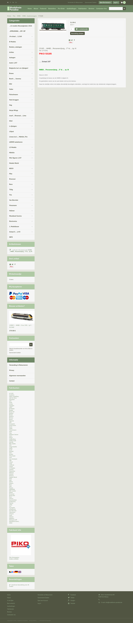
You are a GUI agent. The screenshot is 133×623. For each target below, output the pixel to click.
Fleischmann (13, 94)
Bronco (11, 418)
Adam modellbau (14, 396)
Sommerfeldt (13, 500)
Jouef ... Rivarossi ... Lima (17, 116)
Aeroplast (12, 399)
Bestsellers (52, 9)
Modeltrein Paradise (22, 620)
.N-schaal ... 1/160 (15, 36)
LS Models (12, 147)
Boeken (11, 413)
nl (8, 2)
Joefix (10, 448)
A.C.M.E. (11, 393)
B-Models (12, 42)
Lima (10, 463)
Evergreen (12, 424)
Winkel (9, 16)
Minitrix (11, 476)
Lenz (10, 457)
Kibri (11, 121)
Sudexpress (12, 501)
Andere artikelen (14, 559)
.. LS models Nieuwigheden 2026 (20, 26)
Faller (11, 89)
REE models (12, 491)
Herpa (11, 437)
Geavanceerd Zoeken (91, 2)
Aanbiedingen (71, 9)
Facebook (72, 595)
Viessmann (13, 205)
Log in (115, 2)
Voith (10, 515)
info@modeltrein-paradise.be (114, 602)
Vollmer (12, 211)
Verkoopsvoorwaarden (45, 620)
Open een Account (105, 2)
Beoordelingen (15, 579)
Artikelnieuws (15, 244)
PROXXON (12, 489)
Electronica (13, 221)
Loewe (11, 466)
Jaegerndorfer (13, 447)
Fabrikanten (82, 9)
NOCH (11, 168)
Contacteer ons (101, 9)
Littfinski (11, 465)
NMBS (19, 16)
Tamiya (11, 503)
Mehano (11, 473)
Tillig (11, 189)
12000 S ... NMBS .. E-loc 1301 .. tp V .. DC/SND (20, 326)
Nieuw (36, 9)
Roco (11, 184)
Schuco (11, 498)
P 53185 (41, 16)
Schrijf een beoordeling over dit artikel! (19, 585)
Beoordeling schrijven (77, 33)
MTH (10, 479)
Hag (10, 105)
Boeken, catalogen (15, 47)
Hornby (11, 442)
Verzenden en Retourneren (75, 2)
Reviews (91, 9)
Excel (10, 427)
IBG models (12, 444)
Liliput (11, 131)
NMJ (10, 480)
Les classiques (13, 459)
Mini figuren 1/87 (15, 158)
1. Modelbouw (14, 226)
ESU (10, 84)
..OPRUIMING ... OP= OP (17, 31)
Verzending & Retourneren (18, 365)
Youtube (71, 603)
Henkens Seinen (13, 434)
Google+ (71, 600)
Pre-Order (61, 9)
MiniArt (11, 474)
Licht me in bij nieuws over (20, 250)
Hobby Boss (12, 439)
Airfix (10, 402)
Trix (10, 195)
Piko (14, 16)
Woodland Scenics (15, 216)
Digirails (11, 421)
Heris (10, 436)
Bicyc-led (11, 412)
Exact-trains (12, 425)
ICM (10, 445)
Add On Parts (13, 398)
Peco (10, 485)
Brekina (11, 416)
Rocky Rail (12, 495)
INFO (11, 237)
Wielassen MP (13, 520)
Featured (43, 9)
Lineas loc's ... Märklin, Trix (18, 137)
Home (30, 9)
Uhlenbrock (12, 509)
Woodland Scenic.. (14, 521)
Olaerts (11, 483)
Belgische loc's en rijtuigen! (18, 68)
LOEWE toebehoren (16, 142)
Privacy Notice (32, 620)
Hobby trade (12, 441)
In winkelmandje (83, 29)
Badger (11, 410)
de (13, 2)
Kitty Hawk (12, 456)
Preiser (11, 488)
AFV (10, 401)
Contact (11, 381)
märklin (11, 469)
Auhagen (12, 57)
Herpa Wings (13, 110)
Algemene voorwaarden (17, 376)
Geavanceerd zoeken (15, 352)
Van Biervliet (13, 200)
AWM (10, 407)
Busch (11, 419)
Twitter (71, 598)
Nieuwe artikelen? (17, 306)
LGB (10, 460)
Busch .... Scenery (15, 79)
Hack (10, 431)
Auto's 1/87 (13, 63)
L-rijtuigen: (13, 126)
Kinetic (11, 454)
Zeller (10, 523)
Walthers (11, 518)
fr (10, 2)
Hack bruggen (14, 100)
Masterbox (12, 471)
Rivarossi (12, 179)
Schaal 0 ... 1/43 (14, 232)
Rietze (11, 492)
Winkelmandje (15, 274)
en (16, 2)
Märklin (11, 153)
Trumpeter (12, 508)
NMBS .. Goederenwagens (29, 16)
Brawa (11, 73)
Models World (14, 163)
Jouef (10, 450)
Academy (11, 395)
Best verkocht (11, 603)
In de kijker (10, 600)
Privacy (11, 370)
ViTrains (11, 514)
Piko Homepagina (14, 557)
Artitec (11, 52)
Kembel (11, 451)
